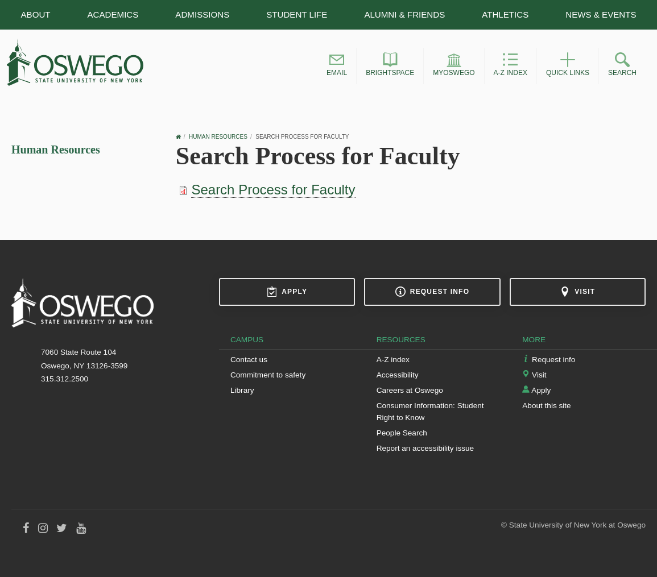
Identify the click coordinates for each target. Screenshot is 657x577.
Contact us (248, 359)
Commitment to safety (267, 375)
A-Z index (393, 359)
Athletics (505, 14)
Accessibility (398, 375)
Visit (577, 292)
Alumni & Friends (404, 14)
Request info (432, 292)
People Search (402, 433)
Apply (287, 292)
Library (242, 390)
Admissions (202, 14)
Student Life (296, 14)
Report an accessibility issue (425, 448)
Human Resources (55, 149)
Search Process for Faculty (273, 189)
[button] (336, 66)
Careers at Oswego (410, 390)
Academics (113, 14)
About (35, 14)
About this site (546, 405)
